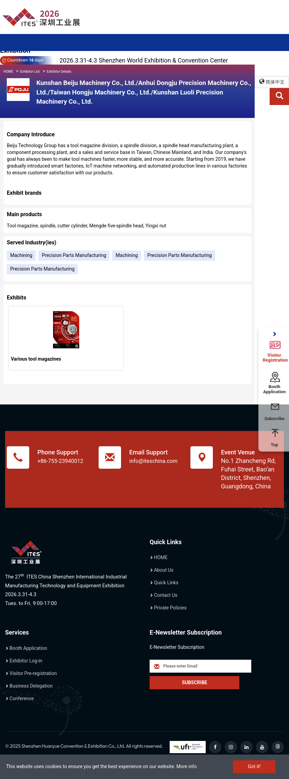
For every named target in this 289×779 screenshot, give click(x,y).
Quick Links (166, 582)
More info (186, 766)
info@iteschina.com (153, 461)
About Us (163, 570)
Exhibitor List (30, 71)
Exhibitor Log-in (26, 660)
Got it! (254, 766)
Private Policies (170, 607)
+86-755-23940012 (60, 461)
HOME (8, 71)
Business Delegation (31, 686)
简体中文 (272, 82)
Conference (22, 698)
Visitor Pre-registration (33, 673)
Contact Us (165, 595)
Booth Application (28, 648)
